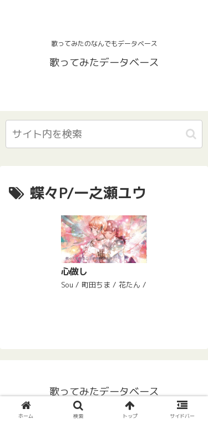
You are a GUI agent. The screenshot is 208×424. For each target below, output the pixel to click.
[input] (104, 134)
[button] (191, 134)
